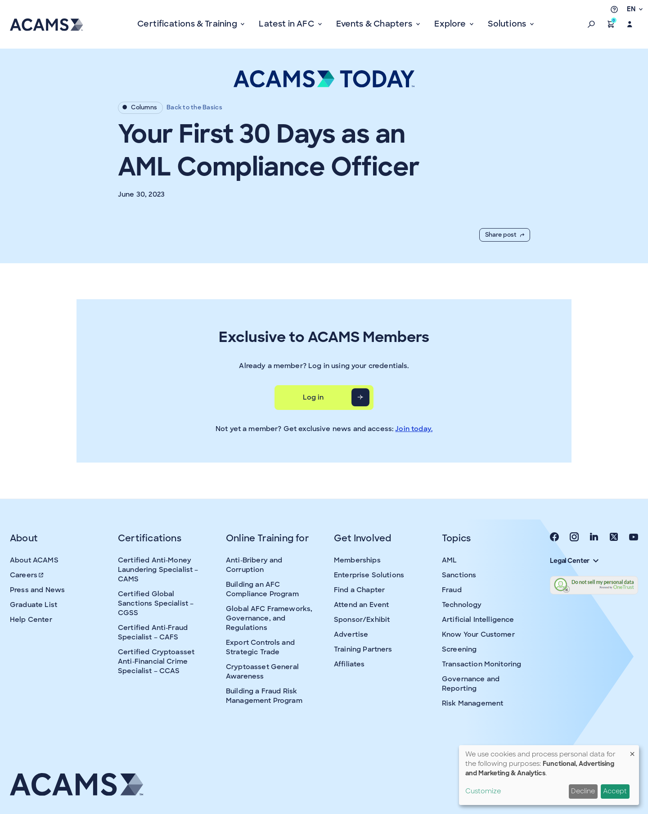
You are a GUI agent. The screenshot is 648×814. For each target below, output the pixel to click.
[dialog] (549, 775)
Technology (462, 604)
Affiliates (349, 664)
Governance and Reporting (471, 684)
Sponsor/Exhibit (362, 619)
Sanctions (459, 575)
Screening (459, 649)
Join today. (413, 428)
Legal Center (574, 561)
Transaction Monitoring (481, 664)
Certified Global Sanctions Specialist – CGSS (156, 603)
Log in (313, 397)
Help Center (31, 619)
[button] (591, 24)
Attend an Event (361, 604)
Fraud (452, 589)
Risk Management (472, 703)
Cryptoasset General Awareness (262, 671)
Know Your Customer (478, 634)
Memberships (357, 560)
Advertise (351, 634)
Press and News (37, 589)
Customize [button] (483, 791)
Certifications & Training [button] (188, 23)
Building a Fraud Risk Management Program (264, 696)
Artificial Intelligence (478, 619)
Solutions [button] (508, 23)
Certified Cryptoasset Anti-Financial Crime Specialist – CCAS (156, 661)
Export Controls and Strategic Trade (260, 647)
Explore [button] (451, 23)
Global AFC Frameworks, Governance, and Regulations (269, 618)
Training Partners (363, 649)
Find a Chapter (359, 589)
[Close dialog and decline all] (632, 750)
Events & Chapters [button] (375, 23)
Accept (615, 791)
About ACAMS (34, 560)
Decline (583, 791)
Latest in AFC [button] (287, 23)
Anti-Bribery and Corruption (254, 565)
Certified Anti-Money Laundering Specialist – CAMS (158, 570)
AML (449, 560)
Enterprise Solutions (369, 575)
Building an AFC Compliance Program (262, 589)
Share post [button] (504, 234)
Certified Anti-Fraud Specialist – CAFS (153, 632)
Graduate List (33, 604)
